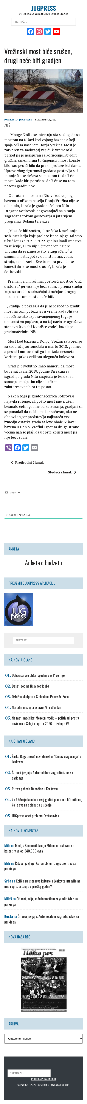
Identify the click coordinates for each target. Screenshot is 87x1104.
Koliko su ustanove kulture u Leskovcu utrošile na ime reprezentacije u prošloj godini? (42, 883)
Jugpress (25, 119)
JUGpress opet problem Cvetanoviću (35, 815)
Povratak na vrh (59, 1085)
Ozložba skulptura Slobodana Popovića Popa (40, 696)
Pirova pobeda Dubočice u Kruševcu (35, 788)
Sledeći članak (62, 472)
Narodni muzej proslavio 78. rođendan (36, 707)
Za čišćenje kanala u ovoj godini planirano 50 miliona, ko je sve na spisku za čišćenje (47, 802)
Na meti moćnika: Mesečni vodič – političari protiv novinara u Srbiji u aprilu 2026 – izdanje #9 (45, 720)
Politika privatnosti (43, 1079)
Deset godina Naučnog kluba (30, 686)
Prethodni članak (27, 462)
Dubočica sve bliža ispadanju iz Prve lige (38, 675)
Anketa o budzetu (43, 562)
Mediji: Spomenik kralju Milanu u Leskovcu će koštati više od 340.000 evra (39, 848)
